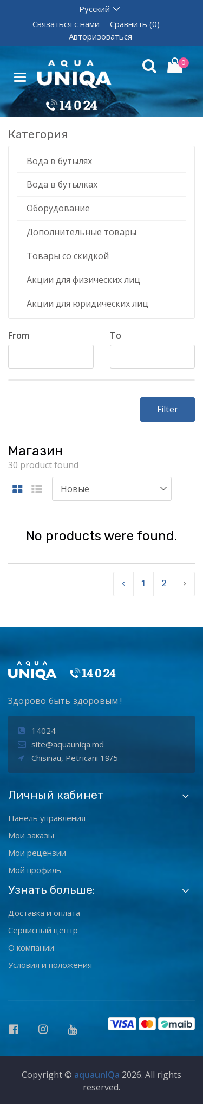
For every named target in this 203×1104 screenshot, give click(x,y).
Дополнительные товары (81, 232)
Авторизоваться (100, 36)
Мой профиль (34, 869)
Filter (167, 409)
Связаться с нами (66, 23)
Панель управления (47, 817)
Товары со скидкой (68, 256)
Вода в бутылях (59, 161)
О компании (31, 947)
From (18, 335)
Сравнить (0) (135, 23)
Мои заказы (31, 835)
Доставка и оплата (44, 912)
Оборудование (58, 208)
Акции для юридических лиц (87, 303)
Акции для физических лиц (83, 280)
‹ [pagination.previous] (123, 583)
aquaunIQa (97, 1075)
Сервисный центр (43, 930)
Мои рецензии (37, 852)
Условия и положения (50, 964)
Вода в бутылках (62, 184)
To (115, 335)
